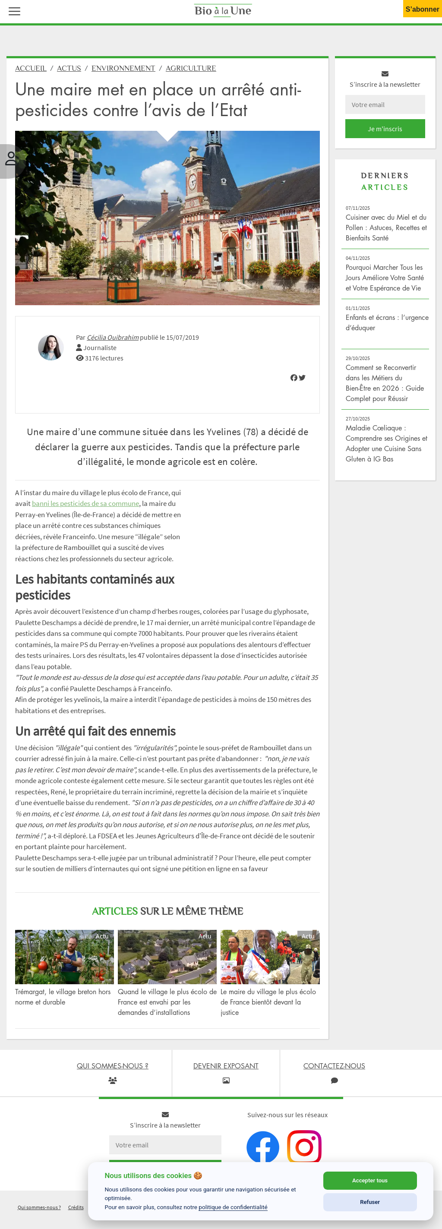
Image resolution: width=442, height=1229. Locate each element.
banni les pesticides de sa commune (85, 503)
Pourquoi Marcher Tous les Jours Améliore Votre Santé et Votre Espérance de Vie (385, 277)
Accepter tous (370, 1180)
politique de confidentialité (233, 1207)
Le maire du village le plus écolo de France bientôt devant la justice (268, 1002)
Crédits (76, 1207)
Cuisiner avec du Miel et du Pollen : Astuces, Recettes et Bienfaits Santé (386, 227)
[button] (12, 10)
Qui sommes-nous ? (39, 1207)
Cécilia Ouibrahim (113, 337)
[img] (293, 377)
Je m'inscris (385, 128)
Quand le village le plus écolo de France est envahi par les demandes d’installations (167, 1002)
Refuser (370, 1202)
